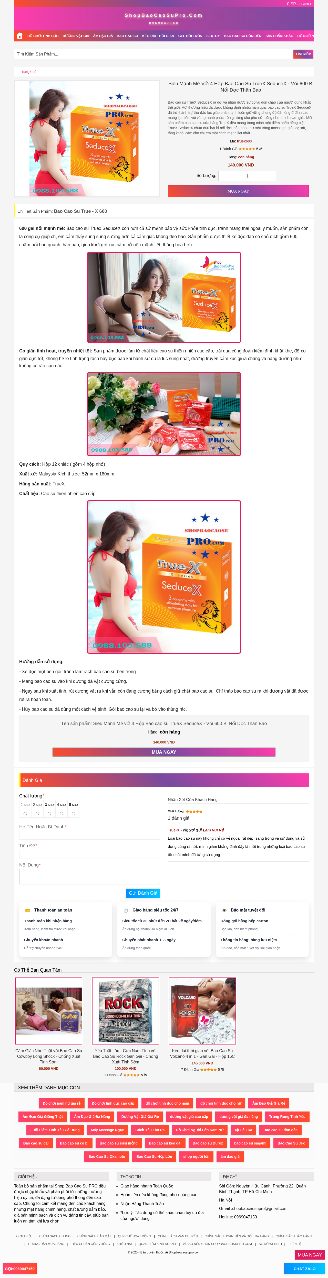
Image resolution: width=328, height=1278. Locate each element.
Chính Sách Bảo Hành (294, 1236)
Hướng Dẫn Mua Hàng (46, 1244)
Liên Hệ (296, 1244)
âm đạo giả (230, 1156)
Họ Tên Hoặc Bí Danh (42, 827)
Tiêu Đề (27, 846)
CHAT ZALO (305, 1268)
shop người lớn (196, 1156)
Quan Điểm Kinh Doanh (157, 1244)
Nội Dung (29, 865)
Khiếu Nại (124, 1244)
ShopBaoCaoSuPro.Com (164, 15)
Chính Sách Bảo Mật (94, 1236)
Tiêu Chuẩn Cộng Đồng (90, 1244)
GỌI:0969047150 (20, 1268)
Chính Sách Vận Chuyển (178, 1236)
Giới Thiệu (24, 1236)
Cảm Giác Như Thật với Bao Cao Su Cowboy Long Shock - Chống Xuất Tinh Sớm (48, 1056)
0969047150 (164, 23)
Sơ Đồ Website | (272, 1244)
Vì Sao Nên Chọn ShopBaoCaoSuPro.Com (217, 1244)
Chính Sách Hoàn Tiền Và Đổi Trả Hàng (236, 1236)
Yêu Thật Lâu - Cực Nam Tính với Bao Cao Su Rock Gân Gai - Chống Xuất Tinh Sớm (125, 1056)
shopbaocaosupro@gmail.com (260, 1208)
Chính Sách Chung (54, 1236)
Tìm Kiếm (303, 54)
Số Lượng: (206, 175)
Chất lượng (31, 795)
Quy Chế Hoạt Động (134, 1236)
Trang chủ (29, 72)
